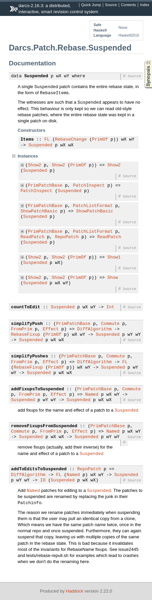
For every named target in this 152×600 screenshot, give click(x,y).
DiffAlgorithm (94, 329)
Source (111, 5)
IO (42, 480)
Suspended (36, 76)
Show (112, 278)
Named (91, 395)
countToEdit (25, 307)
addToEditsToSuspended (39, 469)
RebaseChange (71, 140)
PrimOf (100, 140)
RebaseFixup (25, 335)
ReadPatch (32, 237)
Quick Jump (91, 5)
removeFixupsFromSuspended (44, 426)
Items (27, 140)
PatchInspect (89, 186)
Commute (110, 324)
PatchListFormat (93, 206)
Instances (28, 156)
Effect (51, 329)
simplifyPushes (29, 356)
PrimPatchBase (45, 186)
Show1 (113, 257)
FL (47, 140)
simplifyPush (27, 324)
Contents (128, 5)
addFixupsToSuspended (37, 389)
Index (144, 5)
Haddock (74, 591)
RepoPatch (67, 237)
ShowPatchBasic (39, 211)
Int (110, 307)
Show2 (34, 165)
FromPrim (21, 329)
